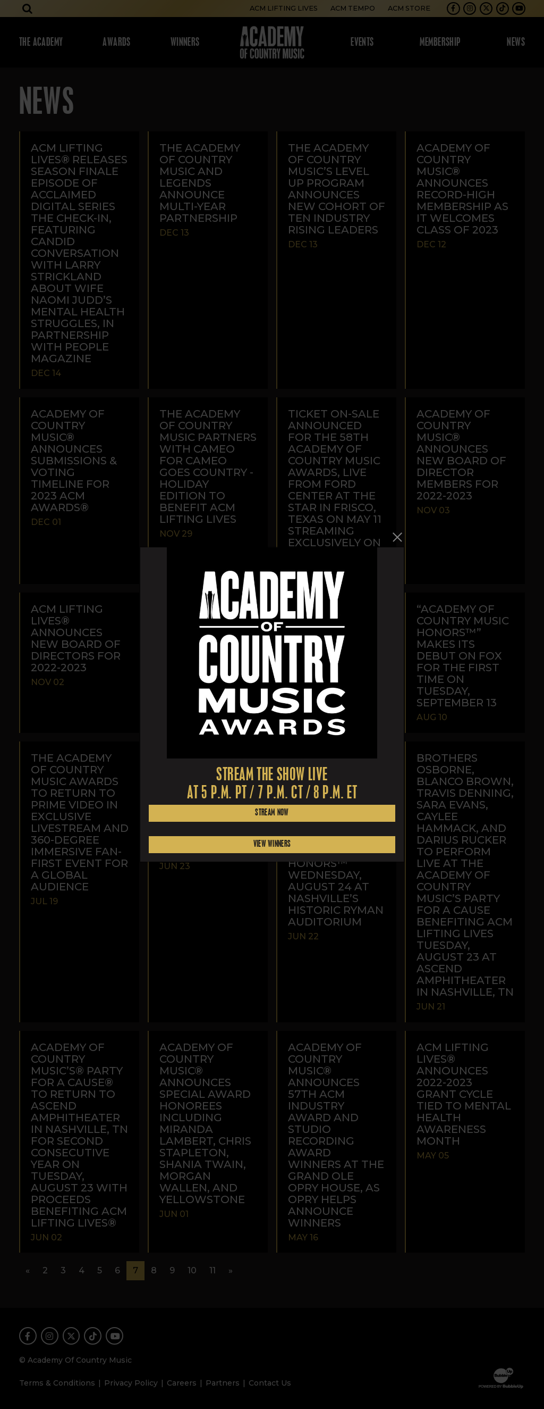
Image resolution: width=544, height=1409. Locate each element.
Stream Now (271, 813)
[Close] (398, 537)
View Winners (272, 844)
